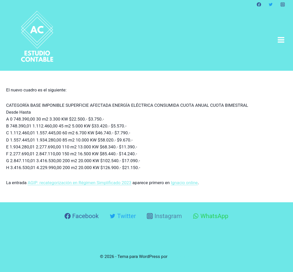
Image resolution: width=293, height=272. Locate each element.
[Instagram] (282, 4)
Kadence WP (181, 256)
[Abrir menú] (281, 39)
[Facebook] (259, 4)
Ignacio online (184, 182)
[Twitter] (270, 4)
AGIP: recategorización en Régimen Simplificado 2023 (79, 182)
